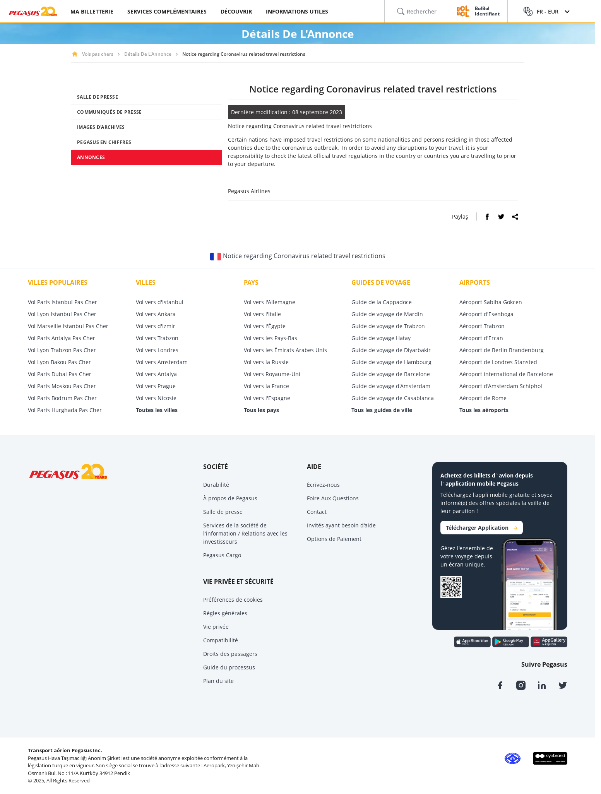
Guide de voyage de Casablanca (392, 398)
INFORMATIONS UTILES (297, 11)
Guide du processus (229, 667)
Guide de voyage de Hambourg (391, 362)
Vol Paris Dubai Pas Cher (59, 374)
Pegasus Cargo (222, 555)
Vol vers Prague (156, 386)
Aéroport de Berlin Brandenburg (501, 350)
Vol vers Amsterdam (162, 362)
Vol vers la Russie (266, 362)
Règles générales (225, 613)
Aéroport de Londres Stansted (498, 362)
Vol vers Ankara (156, 314)
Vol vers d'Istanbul (159, 302)
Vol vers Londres (157, 350)
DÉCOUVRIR (236, 11)
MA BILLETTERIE (91, 11)
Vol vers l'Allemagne (269, 302)
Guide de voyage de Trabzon (388, 326)
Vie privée (216, 626)
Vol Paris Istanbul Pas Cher (62, 302)
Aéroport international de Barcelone (506, 374)
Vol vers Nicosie (156, 398)
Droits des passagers (230, 653)
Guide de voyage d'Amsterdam (390, 386)
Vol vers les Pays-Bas (270, 338)
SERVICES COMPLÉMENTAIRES (167, 11)
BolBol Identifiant (487, 11)
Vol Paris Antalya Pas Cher (61, 338)
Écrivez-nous (323, 484)
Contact (317, 511)
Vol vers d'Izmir (155, 326)
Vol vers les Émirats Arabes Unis (285, 350)
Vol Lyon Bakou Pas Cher (59, 362)
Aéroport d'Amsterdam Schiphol (500, 386)
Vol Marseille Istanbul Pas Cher (68, 326)
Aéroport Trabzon (482, 326)
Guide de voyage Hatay (381, 338)
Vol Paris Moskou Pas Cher (62, 386)
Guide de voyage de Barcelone (390, 374)
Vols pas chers (97, 54)
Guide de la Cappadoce (381, 302)
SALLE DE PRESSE (97, 97)
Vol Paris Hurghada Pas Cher (65, 410)
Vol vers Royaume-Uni (272, 374)
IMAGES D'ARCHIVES (101, 127)
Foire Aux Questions (333, 498)
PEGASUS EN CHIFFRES (104, 142)
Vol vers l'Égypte (265, 326)
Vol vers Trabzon (157, 338)
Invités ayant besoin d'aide (341, 525)
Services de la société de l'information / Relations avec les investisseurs (245, 533)
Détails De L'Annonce (147, 54)
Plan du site (218, 680)
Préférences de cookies (233, 599)
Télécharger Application (481, 527)
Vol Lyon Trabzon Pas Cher (62, 350)
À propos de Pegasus (230, 498)
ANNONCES (91, 157)
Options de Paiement (334, 538)
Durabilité (216, 484)
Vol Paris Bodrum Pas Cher (62, 398)
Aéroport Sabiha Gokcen (490, 302)
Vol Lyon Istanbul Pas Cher (62, 314)
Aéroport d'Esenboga (486, 314)
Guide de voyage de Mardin (387, 314)
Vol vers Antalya (156, 374)
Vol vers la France (266, 386)
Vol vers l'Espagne (267, 398)
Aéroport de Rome (483, 398)
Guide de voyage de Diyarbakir (391, 350)
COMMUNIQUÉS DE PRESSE (109, 112)
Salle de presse (223, 511)
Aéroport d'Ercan (481, 338)
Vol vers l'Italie (262, 314)
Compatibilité (220, 640)
